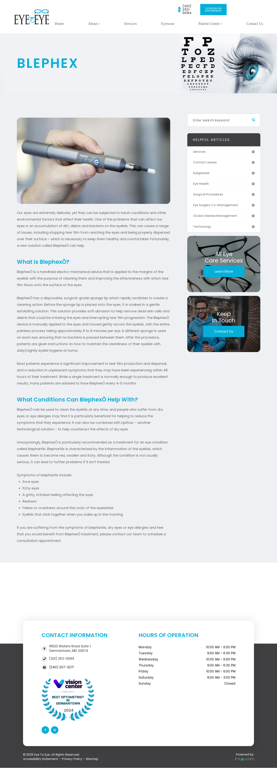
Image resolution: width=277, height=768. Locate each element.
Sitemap (92, 759)
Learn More (224, 274)
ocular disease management (217, 218)
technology (203, 229)
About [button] (94, 24)
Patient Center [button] (210, 24)
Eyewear (167, 24)
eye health (201, 185)
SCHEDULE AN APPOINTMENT (213, 10)
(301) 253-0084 (186, 9)
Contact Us (254, 24)
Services (130, 24)
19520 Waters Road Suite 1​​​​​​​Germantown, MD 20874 (70, 648)
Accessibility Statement (40, 759)
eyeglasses (202, 174)
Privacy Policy (72, 759)
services (200, 152)
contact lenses (206, 163)
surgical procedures (210, 196)
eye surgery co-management (218, 207)
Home (59, 24)
